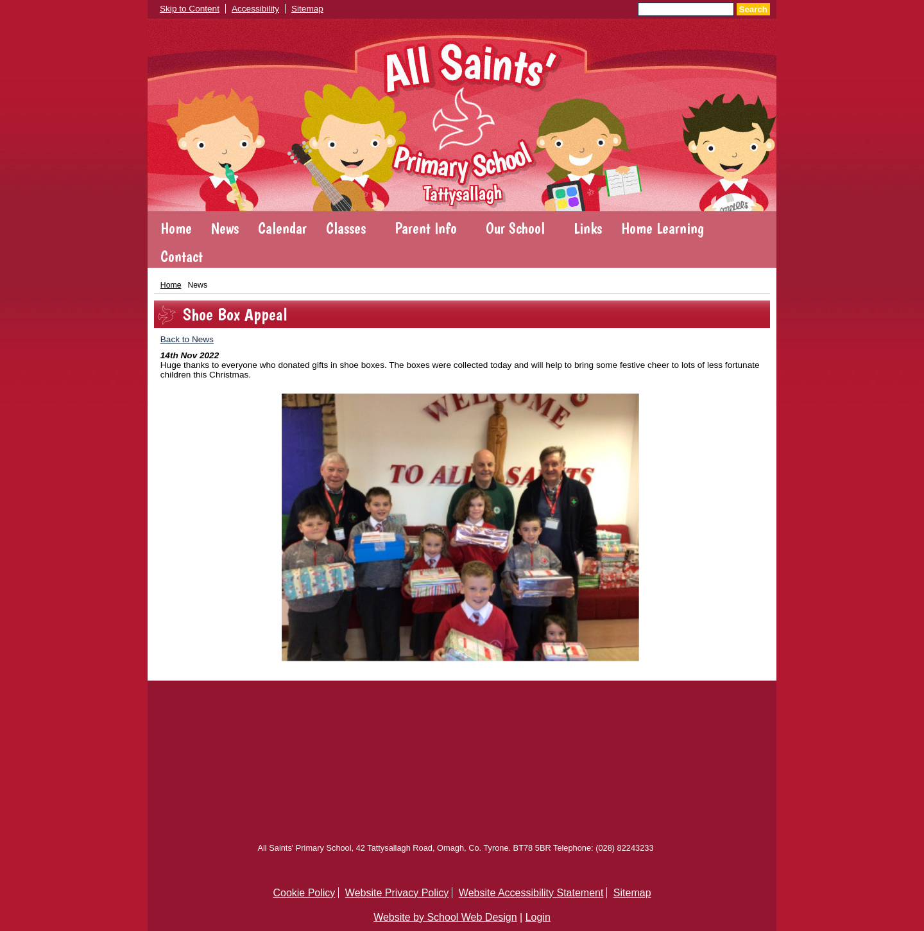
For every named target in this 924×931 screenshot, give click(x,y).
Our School (515, 228)
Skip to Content (189, 8)
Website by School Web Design (445, 917)
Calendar (282, 228)
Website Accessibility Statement (531, 892)
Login (538, 917)
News (225, 228)
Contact (181, 256)
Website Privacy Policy (397, 892)
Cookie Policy (304, 892)
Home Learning (662, 228)
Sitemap (307, 8)
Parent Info (426, 228)
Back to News (187, 339)
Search (753, 9)
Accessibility (255, 8)
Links (588, 228)
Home (176, 228)
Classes (346, 228)
